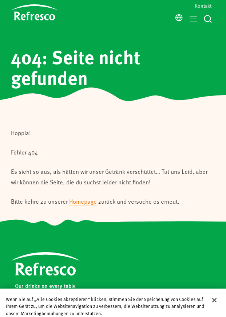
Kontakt (203, 5)
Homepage (83, 201)
